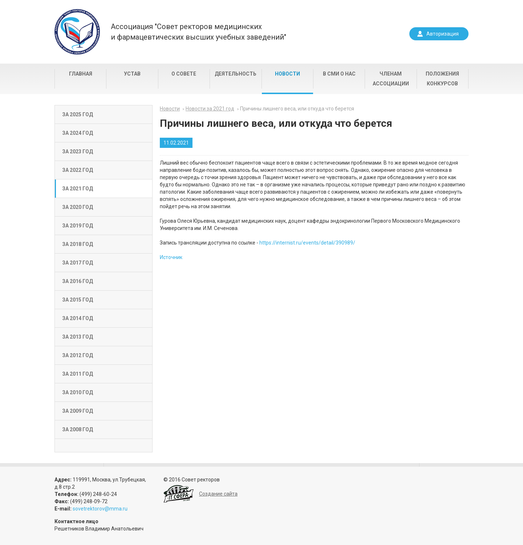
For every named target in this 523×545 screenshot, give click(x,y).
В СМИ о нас (339, 74)
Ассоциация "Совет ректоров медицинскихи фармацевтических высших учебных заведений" (198, 31)
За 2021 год (77, 188)
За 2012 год (77, 355)
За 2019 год (77, 226)
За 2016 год (77, 281)
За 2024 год (77, 133)
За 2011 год (77, 374)
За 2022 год (77, 170)
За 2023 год (77, 151)
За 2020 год (77, 207)
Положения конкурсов (442, 78)
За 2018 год (77, 244)
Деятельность (235, 74)
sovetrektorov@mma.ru (100, 509)
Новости (287, 74)
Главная (80, 74)
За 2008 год (77, 429)
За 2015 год (77, 300)
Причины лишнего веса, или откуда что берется (297, 109)
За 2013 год (77, 337)
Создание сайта (218, 494)
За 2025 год (77, 114)
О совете (183, 74)
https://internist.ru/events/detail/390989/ (307, 243)
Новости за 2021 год (210, 109)
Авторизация (442, 34)
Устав (132, 74)
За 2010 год (77, 392)
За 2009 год (77, 411)
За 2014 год (77, 318)
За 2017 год (77, 263)
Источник (171, 257)
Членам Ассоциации (391, 78)
